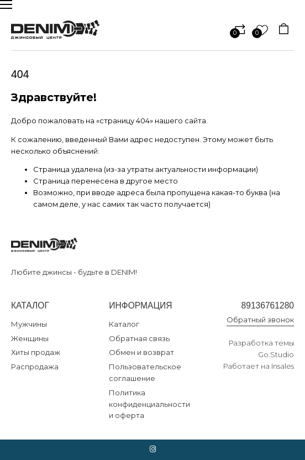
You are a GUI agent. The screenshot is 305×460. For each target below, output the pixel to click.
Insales (282, 366)
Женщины (30, 338)
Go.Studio (276, 354)
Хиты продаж (35, 352)
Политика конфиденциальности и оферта (149, 404)
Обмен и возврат (141, 352)
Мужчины (29, 324)
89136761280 (267, 305)
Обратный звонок (260, 319)
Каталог (124, 324)
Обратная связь (139, 338)
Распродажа (35, 366)
